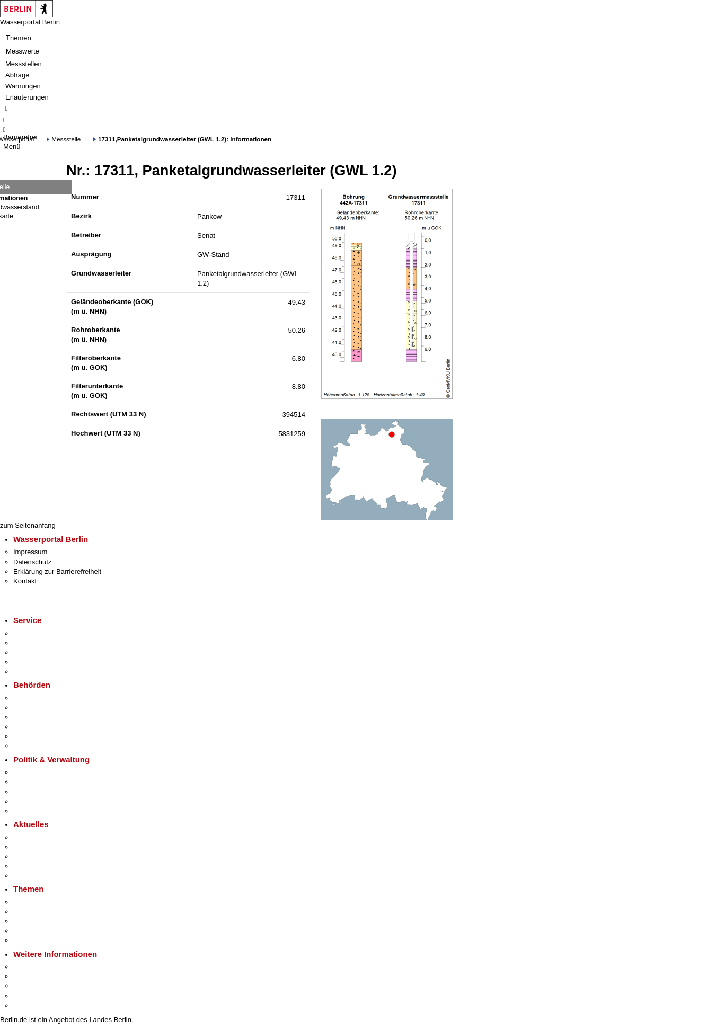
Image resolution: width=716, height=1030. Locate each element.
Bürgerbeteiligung (40, 792)
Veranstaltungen (38, 856)
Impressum (30, 552)
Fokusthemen (34, 902)
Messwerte (22, 51)
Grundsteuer (32, 940)
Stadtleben (29, 996)
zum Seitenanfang (28, 525)
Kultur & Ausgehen (41, 967)
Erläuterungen (27, 97)
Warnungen (23, 86)
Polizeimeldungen (40, 847)
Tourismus (29, 976)
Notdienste (29, 662)
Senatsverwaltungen (44, 708)
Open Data (30, 801)
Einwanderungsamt (42, 746)
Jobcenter (28, 736)
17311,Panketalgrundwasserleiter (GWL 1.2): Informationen (184, 139)
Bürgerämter (32, 727)
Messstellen (23, 64)
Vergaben (28, 811)
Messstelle (66, 139)
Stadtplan (27, 1005)
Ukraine (25, 866)
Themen (18, 38)
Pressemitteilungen (42, 837)
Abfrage (17, 75)
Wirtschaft (28, 986)
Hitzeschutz (31, 876)
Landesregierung (39, 772)
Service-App (32, 633)
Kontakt (25, 581)
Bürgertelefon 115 (40, 652)
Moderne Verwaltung (44, 921)
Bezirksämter (33, 717)
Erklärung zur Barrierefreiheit (57, 571)
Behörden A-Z (34, 698)
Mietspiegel (30, 931)
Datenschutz (32, 562)
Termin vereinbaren (42, 643)
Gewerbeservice (38, 672)
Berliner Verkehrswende (49, 912)
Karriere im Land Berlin (48, 782)
